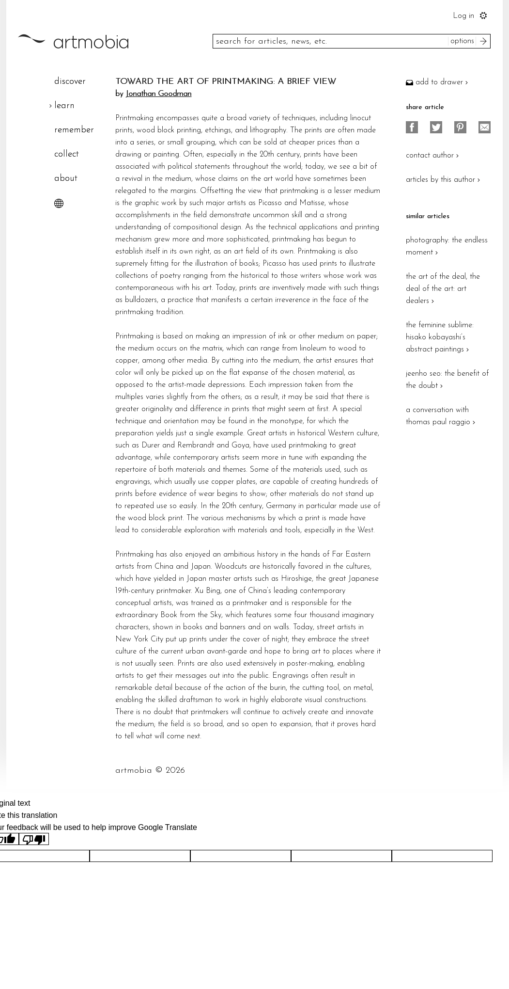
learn (64, 106)
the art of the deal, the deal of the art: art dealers (443, 289)
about (65, 178)
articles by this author (444, 180)
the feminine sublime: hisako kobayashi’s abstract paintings (440, 337)
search (485, 41)
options (462, 41)
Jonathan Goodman (158, 94)
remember (74, 130)
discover (70, 81)
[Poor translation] (34, 839)
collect (66, 154)
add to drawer (438, 82)
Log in (463, 16)
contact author (433, 156)
